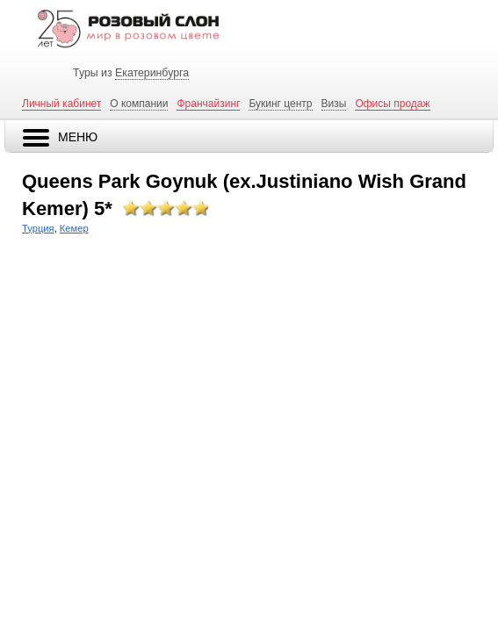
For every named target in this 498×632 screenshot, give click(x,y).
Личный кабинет (61, 103)
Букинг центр (280, 103)
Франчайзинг (208, 103)
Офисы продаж (392, 103)
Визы (334, 103)
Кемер (74, 228)
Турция (38, 228)
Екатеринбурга (152, 73)
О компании (139, 103)
